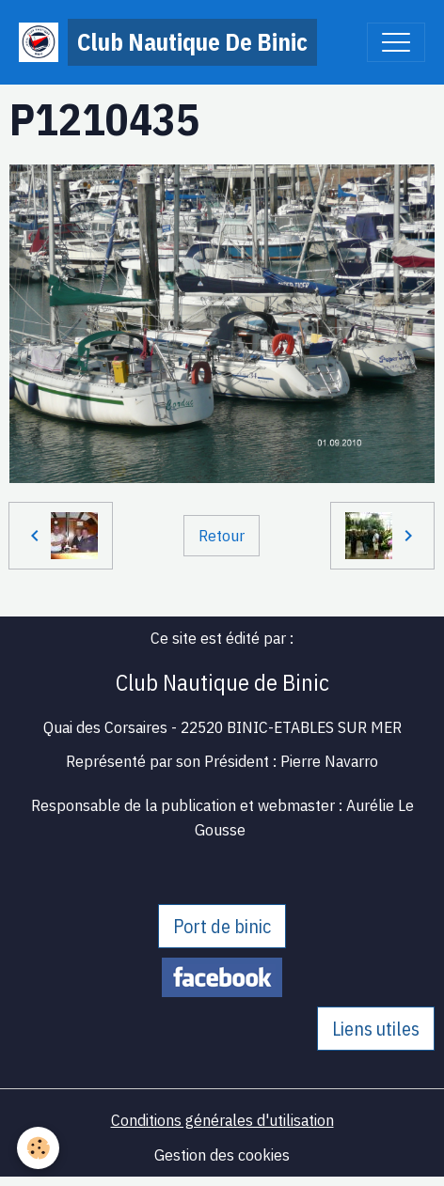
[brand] (168, 42)
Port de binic (222, 926)
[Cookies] (38, 1148)
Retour (221, 535)
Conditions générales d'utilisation (222, 1120)
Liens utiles (376, 1028)
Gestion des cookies (222, 1154)
